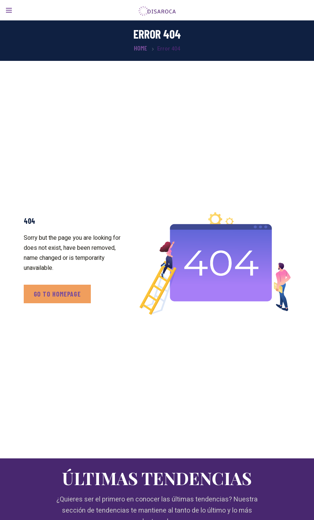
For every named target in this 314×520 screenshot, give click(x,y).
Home (140, 48)
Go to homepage (57, 294)
